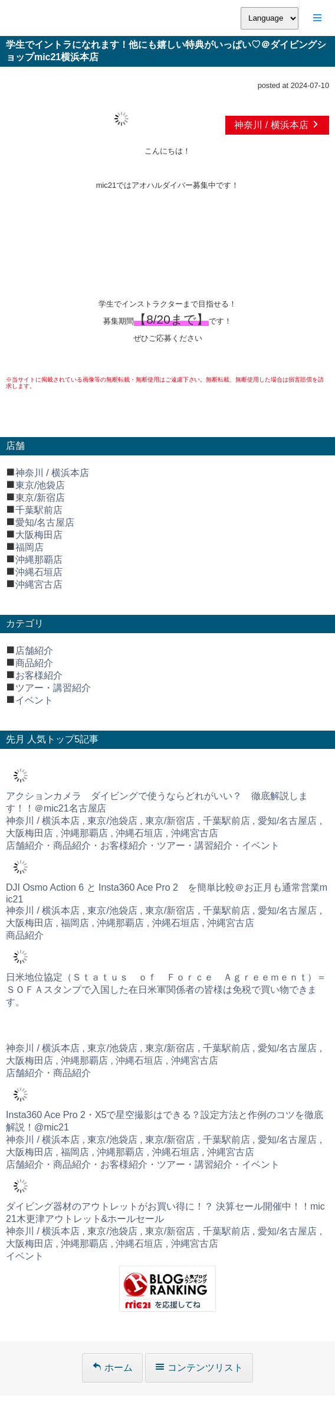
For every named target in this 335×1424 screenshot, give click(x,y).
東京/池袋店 (40, 485)
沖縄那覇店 (39, 560)
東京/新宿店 (40, 498)
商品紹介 (34, 663)
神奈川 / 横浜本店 (277, 125)
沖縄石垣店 (39, 572)
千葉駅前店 (39, 510)
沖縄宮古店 (39, 584)
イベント (34, 700)
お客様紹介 (39, 675)
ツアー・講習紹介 (53, 688)
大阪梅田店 (39, 535)
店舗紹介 (34, 651)
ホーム (112, 1368)
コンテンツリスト (198, 1368)
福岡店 (29, 547)
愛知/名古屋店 (44, 522)
